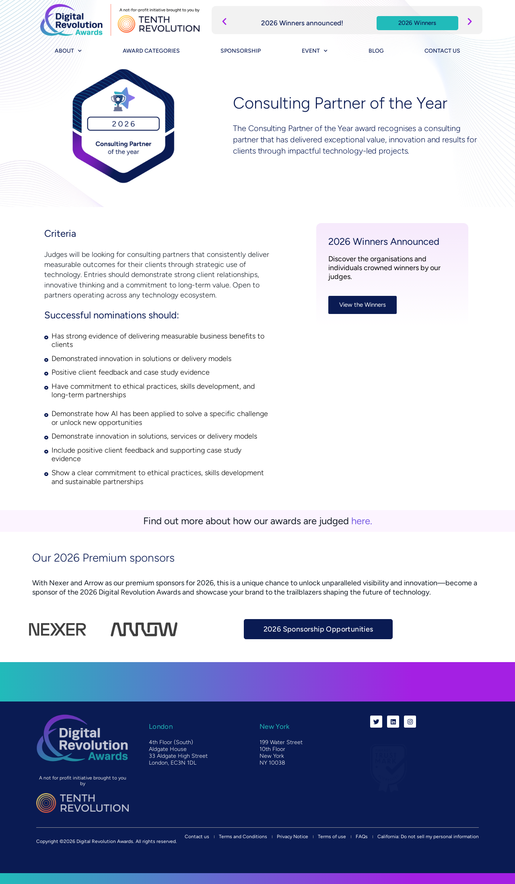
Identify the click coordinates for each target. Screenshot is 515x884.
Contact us (442, 50)
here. (361, 521)
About (68, 51)
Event (315, 51)
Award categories (151, 50)
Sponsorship (240, 50)
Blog (376, 50)
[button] (224, 21)
